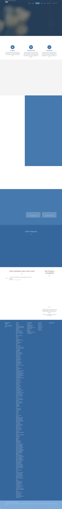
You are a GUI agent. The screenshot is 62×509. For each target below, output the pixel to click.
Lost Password (18, 415)
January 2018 (40, 326)
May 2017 (39, 328)
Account (17, 325)
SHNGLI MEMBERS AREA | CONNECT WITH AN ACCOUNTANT (20, 459)
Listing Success (18, 409)
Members (17, 416)
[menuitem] (29, 3)
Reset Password (18, 441)
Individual (17, 405)
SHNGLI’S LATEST (19, 470)
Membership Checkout (19, 421)
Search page (18, 442)
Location (17, 410)
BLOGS (17, 336)
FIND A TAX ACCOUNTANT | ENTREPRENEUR (18, 361)
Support (17, 480)
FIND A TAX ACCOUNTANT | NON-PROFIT (19, 365)
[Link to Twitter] (53, 3)
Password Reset (18, 427)
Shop (17, 471)
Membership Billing (19, 418)
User (17, 490)
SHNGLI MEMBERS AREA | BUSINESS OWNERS (19, 453)
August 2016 (40, 329)
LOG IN (17, 411)
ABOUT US (18, 324)
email (49, 56)
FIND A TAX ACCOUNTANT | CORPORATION (18, 358)
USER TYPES (18, 491)
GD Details (17, 386)
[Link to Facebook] (55, 3)
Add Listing (18, 329)
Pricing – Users (18, 430)
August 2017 (40, 327)
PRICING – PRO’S (18, 429)
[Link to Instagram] (56, 3)
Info (16, 407)
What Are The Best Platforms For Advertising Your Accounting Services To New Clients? (20, 495)
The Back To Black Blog (31, 332)
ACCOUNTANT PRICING (20, 326)
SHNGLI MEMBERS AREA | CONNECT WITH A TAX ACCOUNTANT (20, 456)
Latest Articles (29, 328)
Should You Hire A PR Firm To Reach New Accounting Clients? (19, 473)
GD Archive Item (18, 385)
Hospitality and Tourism (20, 392)
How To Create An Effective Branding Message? (19, 402)
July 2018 (39, 325)
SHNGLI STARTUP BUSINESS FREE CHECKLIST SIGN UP (19, 463)
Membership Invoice (19, 424)
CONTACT (17, 343)
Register (17, 438)
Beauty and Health (19, 335)
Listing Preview (18, 408)
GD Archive (18, 384)
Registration (18, 440)
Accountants (29, 324)
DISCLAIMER (18, 345)
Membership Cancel (19, 419)
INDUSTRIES (18, 406)
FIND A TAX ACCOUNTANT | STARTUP (18, 368)
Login (17, 414)
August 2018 (40, 324)
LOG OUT (17, 413)
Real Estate (29, 331)
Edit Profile (18, 351)
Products (17, 431)
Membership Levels (19, 425)
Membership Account (19, 417)
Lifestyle (28, 329)
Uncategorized (29, 333)
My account (18, 426)
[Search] (50, 3)
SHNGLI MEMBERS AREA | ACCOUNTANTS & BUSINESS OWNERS (20, 449)
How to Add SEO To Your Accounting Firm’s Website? (19, 399)
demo (17, 344)
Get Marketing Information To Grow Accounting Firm (19, 390)
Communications (18, 342)
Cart (16, 337)
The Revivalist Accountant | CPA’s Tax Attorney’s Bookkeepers (20, 488)
